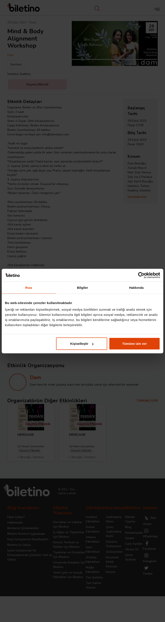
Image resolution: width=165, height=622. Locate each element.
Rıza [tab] (28, 287)
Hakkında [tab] (136, 287)
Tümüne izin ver (134, 343)
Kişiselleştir (81, 343)
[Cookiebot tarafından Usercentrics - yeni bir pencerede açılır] (141, 275)
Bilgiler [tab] (82, 287)
